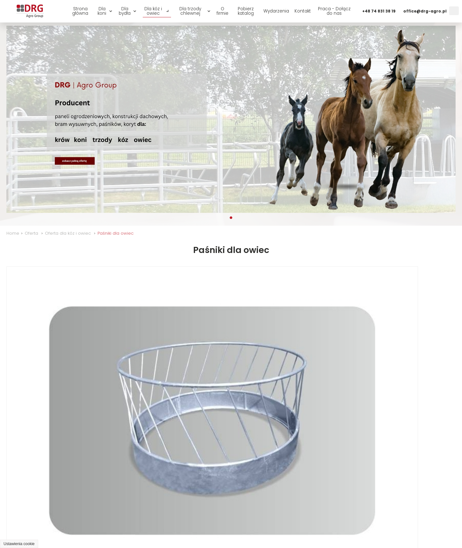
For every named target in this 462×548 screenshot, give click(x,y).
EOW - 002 (367, 355)
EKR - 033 (137, 355)
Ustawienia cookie (19, 544)
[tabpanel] (231, 119)
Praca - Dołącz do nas (334, 11)
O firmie (222, 11)
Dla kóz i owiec (153, 11)
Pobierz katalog (246, 11)
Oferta (31, 233)
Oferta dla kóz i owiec (68, 233)
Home (12, 233)
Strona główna (80, 11)
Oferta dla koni (175, 522)
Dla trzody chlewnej (190, 11)
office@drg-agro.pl (425, 11)
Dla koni (102, 11)
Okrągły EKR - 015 (263, 355)
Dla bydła (125, 11)
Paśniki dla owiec (115, 233)
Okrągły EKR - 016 (35, 355)
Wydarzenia (276, 11)
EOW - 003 (25, 459)
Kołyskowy (140, 459)
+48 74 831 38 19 (379, 11)
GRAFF (118, 534)
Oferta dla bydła (223, 522)
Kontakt (303, 11)
